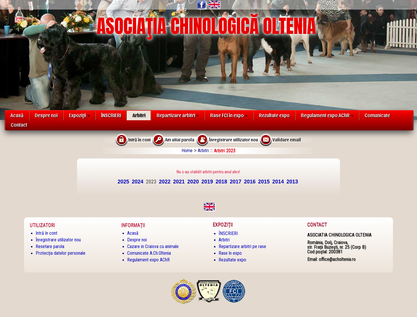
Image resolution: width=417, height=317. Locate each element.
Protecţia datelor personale (60, 253)
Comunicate (377, 115)
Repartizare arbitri (178, 115)
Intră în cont (46, 233)
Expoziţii (79, 115)
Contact (19, 124)
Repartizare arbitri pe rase (242, 246)
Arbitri (138, 115)
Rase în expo (230, 253)
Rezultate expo (274, 115)
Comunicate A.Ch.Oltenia (149, 253)
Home (187, 150)
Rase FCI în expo (229, 115)
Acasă (16, 115)
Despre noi (46, 115)
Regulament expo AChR (327, 115)
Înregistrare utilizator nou (58, 240)
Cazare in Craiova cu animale (153, 246)
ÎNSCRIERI (111, 115)
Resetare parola (50, 246)
